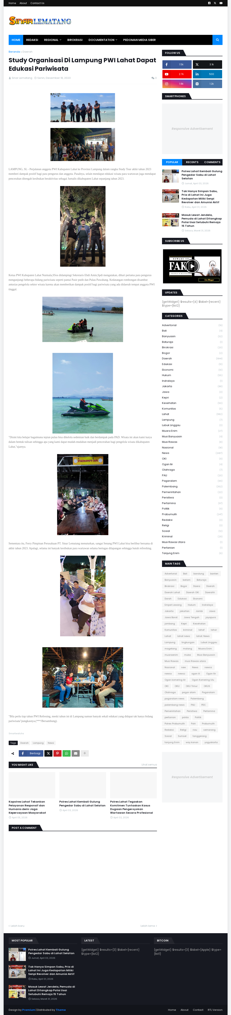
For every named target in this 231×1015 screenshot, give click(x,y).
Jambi (199, 611)
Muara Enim (192, 431)
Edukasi (192, 364)
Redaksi (192, 520)
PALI (192, 475)
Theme (61, 1010)
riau (195, 729)
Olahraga (192, 470)
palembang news (175, 704)
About (23, 3)
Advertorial (192, 325)
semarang (209, 729)
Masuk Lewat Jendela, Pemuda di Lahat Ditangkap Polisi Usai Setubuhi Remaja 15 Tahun (202, 220)
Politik (192, 509)
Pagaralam (192, 481)
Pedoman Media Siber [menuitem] (139, 40)
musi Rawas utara (192, 542)
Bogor (192, 353)
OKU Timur (192, 686)
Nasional (192, 448)
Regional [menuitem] (51, 40)
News (51, 743)
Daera (196, 586)
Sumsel (182, 736)
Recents (192, 162)
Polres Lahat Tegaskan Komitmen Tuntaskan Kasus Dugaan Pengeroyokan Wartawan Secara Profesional (131, 807)
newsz (181, 673)
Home (12, 3)
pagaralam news (174, 698)
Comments (212, 162)
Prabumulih (192, 514)
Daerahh (210, 592)
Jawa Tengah (191, 617)
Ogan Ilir (192, 464)
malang (187, 648)
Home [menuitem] (16, 40)
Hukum (192, 375)
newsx (168, 673)
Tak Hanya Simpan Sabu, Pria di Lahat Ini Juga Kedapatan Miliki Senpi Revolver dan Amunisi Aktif (200, 196)
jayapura (211, 617)
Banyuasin (192, 336)
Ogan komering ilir (175, 679)
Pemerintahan (192, 492)
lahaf (202, 629)
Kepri (192, 398)
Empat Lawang (173, 604)
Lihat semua (149, 764)
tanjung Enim (192, 553)
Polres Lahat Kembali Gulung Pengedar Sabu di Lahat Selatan (82, 803)
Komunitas (192, 409)
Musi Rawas (192, 442)
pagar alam (189, 692)
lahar (214, 629)
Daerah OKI (192, 592)
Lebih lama (148, 926)
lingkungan (188, 642)
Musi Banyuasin (192, 437)
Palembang (192, 487)
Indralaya (192, 381)
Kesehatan (192, 403)
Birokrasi (192, 347)
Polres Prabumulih (175, 723)
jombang (170, 623)
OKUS (207, 686)
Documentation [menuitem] (101, 40)
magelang (171, 648)
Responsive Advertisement (192, 129)
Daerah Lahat (172, 592)
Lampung (38, 743)
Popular (172, 162)
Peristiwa (192, 498)
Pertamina (192, 503)
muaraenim (171, 654)
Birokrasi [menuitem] (75, 40)
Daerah (27, 52)
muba (187, 654)
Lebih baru (17, 926)
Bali (192, 331)
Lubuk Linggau (192, 425)
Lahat (192, 414)
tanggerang (200, 736)
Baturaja (192, 342)
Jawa (192, 392)
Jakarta (192, 386)
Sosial (192, 531)
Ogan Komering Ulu (203, 679)
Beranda (14, 52)
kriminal (192, 537)
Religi (192, 525)
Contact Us (37, 3)
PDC (203, 704)
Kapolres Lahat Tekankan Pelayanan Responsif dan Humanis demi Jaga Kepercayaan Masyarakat (27, 807)
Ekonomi (192, 370)
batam (186, 579)
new (183, 667)
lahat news (183, 636)
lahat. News (203, 636)
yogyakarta (211, 742)
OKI (192, 459)
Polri (193, 723)
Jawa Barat (171, 617)
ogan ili (195, 673)
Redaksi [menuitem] (32, 40)
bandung (198, 573)
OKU (177, 686)
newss (208, 667)
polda (185, 717)
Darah (168, 598)
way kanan (192, 742)
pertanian (192, 548)
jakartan (184, 611)
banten (214, 573)
